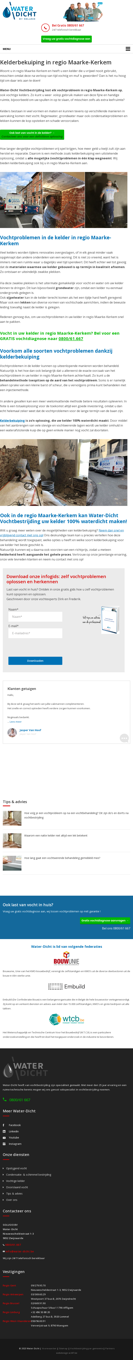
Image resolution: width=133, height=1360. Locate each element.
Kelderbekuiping (12, 421)
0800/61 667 (19, 1099)
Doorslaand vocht (17, 1187)
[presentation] (36, 647)
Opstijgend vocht (16, 1168)
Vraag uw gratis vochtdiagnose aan (66, 39)
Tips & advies (14, 1193)
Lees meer (16, 721)
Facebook (12, 1125)
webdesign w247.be (66, 1352)
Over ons (11, 1200)
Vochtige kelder (15, 1181)
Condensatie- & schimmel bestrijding (28, 1174)
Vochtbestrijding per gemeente (86, 1348)
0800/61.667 (71, 338)
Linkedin (11, 1131)
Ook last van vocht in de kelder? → (32, 134)
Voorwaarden (49, 1348)
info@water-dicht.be (20, 1251)
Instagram (12, 1144)
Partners (110, 1348)
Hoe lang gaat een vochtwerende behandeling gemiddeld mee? (62, 858)
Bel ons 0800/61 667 (116, 928)
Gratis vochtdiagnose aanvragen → (105, 920)
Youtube (11, 1137)
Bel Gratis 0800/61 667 (68, 25)
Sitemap (63, 1348)
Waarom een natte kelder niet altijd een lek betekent (55, 835)
